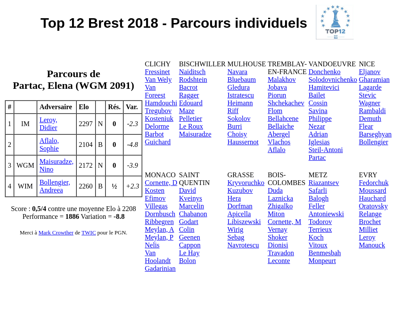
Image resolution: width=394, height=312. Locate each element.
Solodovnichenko (333, 79)
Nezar (317, 126)
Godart (188, 221)
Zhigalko (280, 206)
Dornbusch (160, 214)
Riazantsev (324, 182)
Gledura (238, 87)
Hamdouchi (161, 103)
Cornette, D (161, 182)
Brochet (370, 221)
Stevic (367, 95)
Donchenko (325, 71)
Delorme (157, 126)
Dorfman (240, 206)
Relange (370, 214)
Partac (317, 157)
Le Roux (191, 126)
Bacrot (188, 87)
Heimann (240, 103)
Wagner (369, 103)
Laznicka (280, 198)
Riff (232, 110)
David (187, 190)
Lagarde (370, 87)
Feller (317, 206)
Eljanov (370, 71)
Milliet (368, 229)
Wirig (235, 229)
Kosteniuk (159, 118)
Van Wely (158, 79)
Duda (275, 190)
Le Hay (189, 253)
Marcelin (191, 206)
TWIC (89, 232)
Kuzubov (240, 190)
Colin (186, 229)
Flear (366, 126)
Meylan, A (159, 229)
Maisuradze (195, 134)
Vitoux (318, 245)
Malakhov (282, 79)
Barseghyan (375, 134)
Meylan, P (159, 237)
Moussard (372, 190)
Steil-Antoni (326, 149)
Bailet (317, 95)
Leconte (279, 260)
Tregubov (158, 110)
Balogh (318, 198)
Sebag (235, 237)
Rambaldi (372, 110)
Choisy (237, 134)
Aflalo (277, 149)
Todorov (320, 221)
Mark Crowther (56, 232)
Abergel (279, 134)
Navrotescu (243, 245)
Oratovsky (373, 206)
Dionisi (278, 245)
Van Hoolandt (158, 256)
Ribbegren (159, 221)
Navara (237, 71)
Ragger (189, 95)
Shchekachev (286, 103)
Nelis (152, 245)
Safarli (318, 190)
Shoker (277, 237)
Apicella (239, 214)
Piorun (277, 95)
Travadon (281, 253)
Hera (234, 198)
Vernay (277, 229)
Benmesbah (325, 253)
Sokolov (238, 118)
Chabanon (193, 214)
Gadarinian (160, 268)
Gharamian (374, 79)
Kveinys (190, 198)
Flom (275, 110)
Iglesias (319, 142)
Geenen (189, 237)
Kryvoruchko (245, 182)
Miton (276, 214)
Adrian (318, 134)
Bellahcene (283, 118)
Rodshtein (193, 79)
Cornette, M (284, 221)
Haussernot (243, 142)
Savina (318, 110)
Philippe (320, 118)
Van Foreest (155, 91)
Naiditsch (192, 71)
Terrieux (320, 229)
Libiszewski (244, 221)
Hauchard (372, 198)
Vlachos (279, 142)
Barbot (154, 134)
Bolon (187, 260)
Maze (186, 110)
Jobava (277, 87)
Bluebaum (241, 79)
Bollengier (373, 142)
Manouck (372, 245)
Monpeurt (322, 260)
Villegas (156, 206)
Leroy (367, 237)
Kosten (154, 190)
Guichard (158, 142)
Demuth (370, 118)
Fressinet (157, 71)
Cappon (189, 245)
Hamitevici (324, 87)
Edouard (190, 103)
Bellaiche (281, 126)
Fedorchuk (373, 182)
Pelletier (190, 118)
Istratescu (240, 95)
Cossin (318, 103)
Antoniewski (326, 214)
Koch (316, 237)
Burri (234, 126)
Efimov (155, 198)
